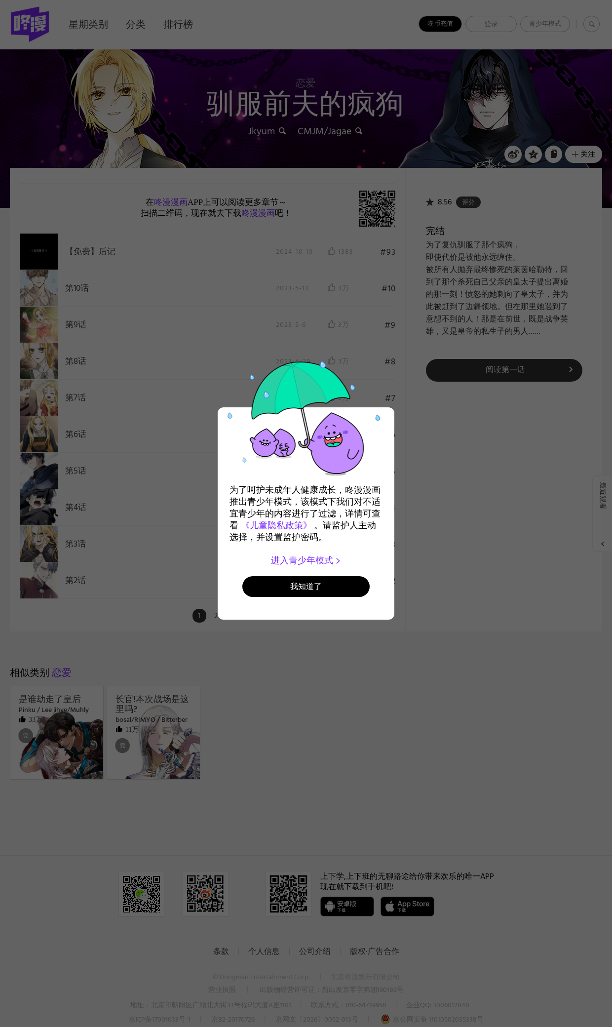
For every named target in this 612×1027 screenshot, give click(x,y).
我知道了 (306, 586)
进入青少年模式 (306, 560)
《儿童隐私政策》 (276, 525)
